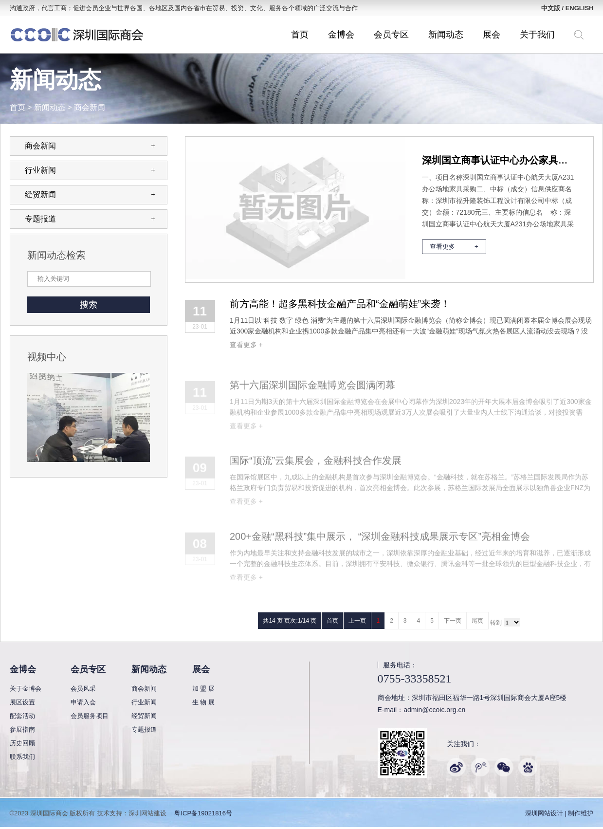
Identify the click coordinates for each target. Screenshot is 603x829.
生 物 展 (203, 702)
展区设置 (22, 702)
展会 (491, 34)
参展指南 (22, 729)
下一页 (452, 620)
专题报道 (90, 219)
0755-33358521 (415, 678)
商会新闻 (89, 107)
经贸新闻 (90, 194)
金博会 (341, 34)
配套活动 (22, 715)
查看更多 (454, 247)
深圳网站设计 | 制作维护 (559, 813)
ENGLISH (580, 8)
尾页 (477, 620)
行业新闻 (90, 170)
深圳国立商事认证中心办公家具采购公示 (509, 160)
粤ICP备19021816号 (203, 813)
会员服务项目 (90, 715)
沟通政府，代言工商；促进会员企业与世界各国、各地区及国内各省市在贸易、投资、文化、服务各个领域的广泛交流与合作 (184, 8)
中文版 (550, 8)
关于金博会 (25, 688)
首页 (300, 34)
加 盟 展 (203, 688)
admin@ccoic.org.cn (434, 710)
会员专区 (391, 34)
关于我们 (537, 34)
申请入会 (83, 702)
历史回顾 (22, 743)
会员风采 (83, 688)
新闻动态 (445, 34)
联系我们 (22, 756)
